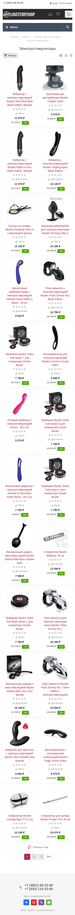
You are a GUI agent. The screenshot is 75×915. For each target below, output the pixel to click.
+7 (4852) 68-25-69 (13, 2)
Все (49, 856)
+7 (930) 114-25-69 (39, 889)
